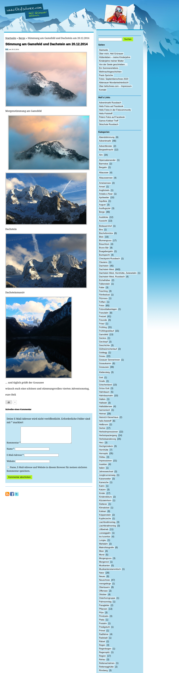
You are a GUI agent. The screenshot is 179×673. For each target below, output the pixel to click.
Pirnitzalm (103, 616)
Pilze (101, 612)
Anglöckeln (104, 190)
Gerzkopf (103, 342)
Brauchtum (104, 244)
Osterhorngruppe (107, 598)
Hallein (102, 399)
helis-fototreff (105, 421)
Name (10, 452)
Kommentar (14, 445)
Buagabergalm (106, 251)
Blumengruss (105, 240)
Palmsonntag (105, 602)
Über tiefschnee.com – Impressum (115, 86)
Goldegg (103, 352)
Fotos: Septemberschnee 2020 (113, 79)
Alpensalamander (107, 160)
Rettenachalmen (107, 663)
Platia (101, 620)
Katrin (102, 486)
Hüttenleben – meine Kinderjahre (114, 57)
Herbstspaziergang (108, 435)
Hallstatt (103, 403)
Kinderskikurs (105, 497)
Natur (101, 573)
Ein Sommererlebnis (108, 68)
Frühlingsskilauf (106, 331)
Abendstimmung (107, 137)
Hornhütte (103, 450)
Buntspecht (104, 255)
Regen (102, 645)
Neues (102, 576)
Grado (102, 381)
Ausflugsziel (104, 208)
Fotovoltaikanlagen (108, 309)
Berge (22, 38)
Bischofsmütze (106, 233)
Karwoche (103, 482)
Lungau (102, 540)
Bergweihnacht (106, 150)
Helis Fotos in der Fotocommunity (115, 110)
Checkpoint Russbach (109, 258)
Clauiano (103, 262)
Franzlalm (103, 313)
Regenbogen (105, 649)
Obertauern (104, 587)
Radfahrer (103, 634)
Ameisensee (105, 183)
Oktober (103, 594)
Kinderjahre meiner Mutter (111, 61)
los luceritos (104, 536)
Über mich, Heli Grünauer (111, 54)
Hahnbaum (104, 392)
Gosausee (104, 367)
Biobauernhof (105, 226)
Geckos (102, 338)
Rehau (102, 659)
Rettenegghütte (106, 667)
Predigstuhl (104, 627)
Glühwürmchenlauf (108, 349)
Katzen (102, 489)
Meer (101, 551)
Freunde (103, 320)
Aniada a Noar (106, 194)
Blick (101, 237)
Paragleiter (104, 605)
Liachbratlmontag (107, 522)
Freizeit (102, 316)
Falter (101, 287)
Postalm (103, 623)
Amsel (102, 186)
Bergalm (103, 167)
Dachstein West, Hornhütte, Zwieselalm (117, 273)
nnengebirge (105, 583)
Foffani (102, 302)
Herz (101, 442)
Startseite (10, 38)
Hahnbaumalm (106, 395)
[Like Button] (8, 402)
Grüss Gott (104, 388)
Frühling (103, 327)
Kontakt (102, 90)
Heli (6, 49)
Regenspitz (104, 652)
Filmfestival (104, 295)
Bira (101, 229)
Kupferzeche (105, 518)
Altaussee (103, 172)
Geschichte (104, 345)
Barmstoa (103, 164)
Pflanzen (103, 609)
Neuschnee (104, 580)
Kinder (102, 493)
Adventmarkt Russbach (110, 103)
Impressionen (105, 461)
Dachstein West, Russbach (112, 276)
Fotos (101, 305)
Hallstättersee (105, 406)
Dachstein (103, 266)
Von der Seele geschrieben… (113, 64)
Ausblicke (103, 217)
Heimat (102, 414)
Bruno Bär (104, 248)
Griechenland (105, 385)
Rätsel (102, 641)
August (102, 205)
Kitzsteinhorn (105, 500)
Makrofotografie (106, 547)
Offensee (103, 591)
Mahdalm (103, 544)
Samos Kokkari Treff (108, 121)
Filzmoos (103, 298)
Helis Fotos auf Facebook (111, 106)
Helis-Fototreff (105, 113)
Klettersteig (104, 372)
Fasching (103, 291)
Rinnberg (103, 670)
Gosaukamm (105, 363)
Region (102, 656)
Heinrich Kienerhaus (108, 417)
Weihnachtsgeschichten (110, 72)
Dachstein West (106, 269)
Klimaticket (104, 508)
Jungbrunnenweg (107, 475)
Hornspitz (103, 453)
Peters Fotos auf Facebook (112, 117)
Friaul (101, 324)
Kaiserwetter (105, 479)
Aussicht (103, 221)
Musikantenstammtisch (110, 569)
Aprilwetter (104, 197)
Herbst (102, 428)
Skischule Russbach (108, 124)
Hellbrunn (103, 424)
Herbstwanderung (107, 439)
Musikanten (104, 565)
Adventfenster (105, 146)
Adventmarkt (105, 141)
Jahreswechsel (106, 471)
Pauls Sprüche (106, 75)
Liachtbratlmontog (107, 526)
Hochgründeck (106, 446)
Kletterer (103, 504)
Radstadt (103, 638)
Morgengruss (105, 558)
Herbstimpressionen (108, 432)
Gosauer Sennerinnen (109, 360)
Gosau (102, 356)
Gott (101, 377)
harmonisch (104, 410)
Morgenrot (104, 562)
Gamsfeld (103, 334)
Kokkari (102, 511)
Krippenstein (105, 515)
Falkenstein (104, 284)
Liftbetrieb (103, 529)
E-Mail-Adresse (15, 458)
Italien (102, 468)
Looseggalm (105, 533)
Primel (102, 630)
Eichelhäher (104, 280)
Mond (101, 555)
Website (11, 464)
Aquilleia (103, 201)
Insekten (103, 464)
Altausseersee (106, 178)
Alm (101, 155)
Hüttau (102, 457)
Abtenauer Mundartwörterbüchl (113, 82)
